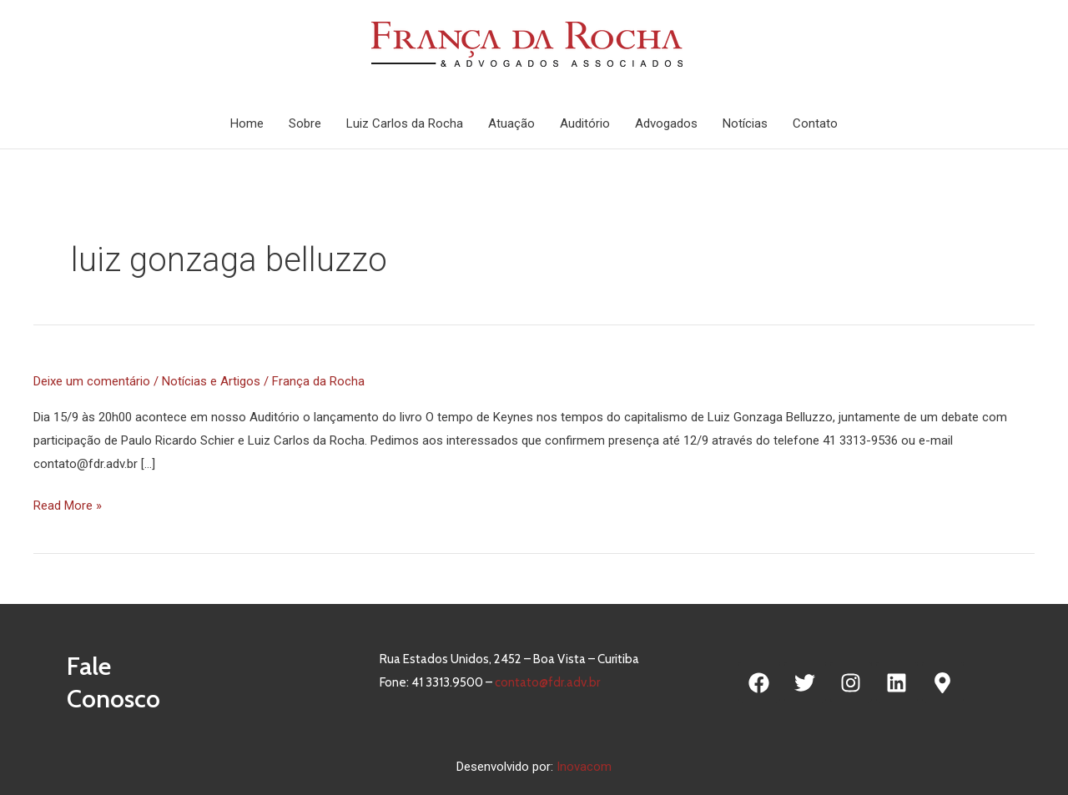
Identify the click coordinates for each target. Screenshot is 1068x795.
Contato (815, 123)
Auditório (585, 123)
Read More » (67, 505)
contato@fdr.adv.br (547, 682)
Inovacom (584, 766)
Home (247, 123)
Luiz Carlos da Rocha (404, 123)
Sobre (305, 123)
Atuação (511, 123)
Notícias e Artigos (211, 382)
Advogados (666, 123)
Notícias (745, 123)
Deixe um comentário (91, 382)
